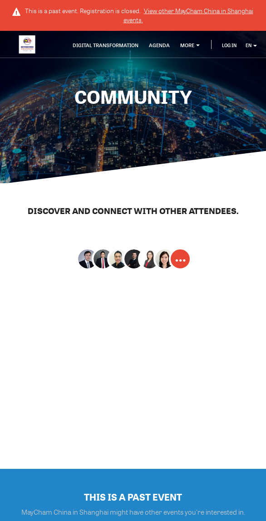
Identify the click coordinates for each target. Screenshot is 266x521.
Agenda (159, 45)
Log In (229, 45)
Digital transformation (105, 45)
